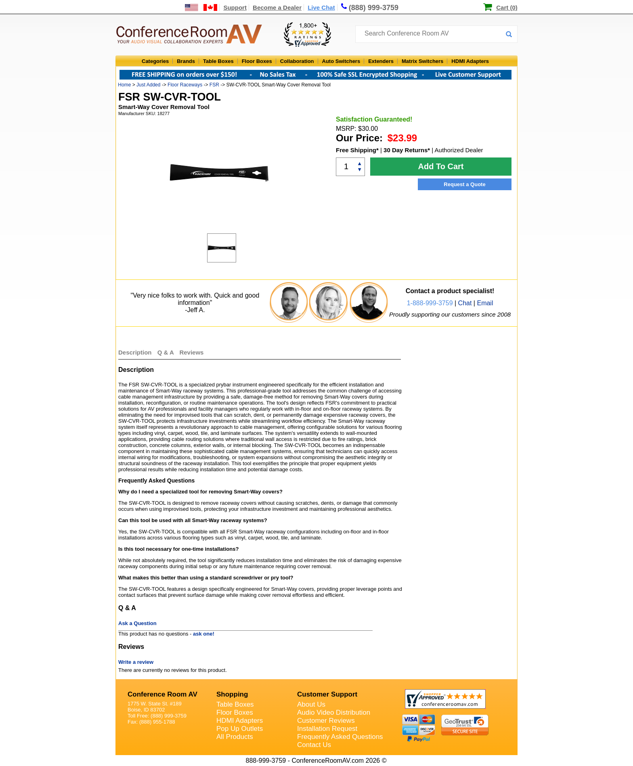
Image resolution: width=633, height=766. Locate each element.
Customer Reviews (326, 720)
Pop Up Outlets (239, 728)
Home (124, 85)
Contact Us (314, 745)
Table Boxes (218, 61)
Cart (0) (507, 7)
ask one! (203, 634)
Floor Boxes (257, 61)
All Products (234, 737)
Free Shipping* (357, 150)
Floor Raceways (185, 85)
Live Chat (321, 7)
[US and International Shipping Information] (201, 7)
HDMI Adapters (470, 61)
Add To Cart (441, 166)
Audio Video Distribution (333, 712)
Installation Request (327, 728)
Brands (186, 61)
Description (135, 352)
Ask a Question (137, 623)
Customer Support (327, 694)
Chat (465, 303)
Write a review (135, 662)
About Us (311, 704)
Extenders (381, 61)
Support (235, 7)
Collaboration (297, 61)
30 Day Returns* (407, 150)
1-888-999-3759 (430, 303)
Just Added (148, 85)
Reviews (191, 352)
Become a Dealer (277, 7)
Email (485, 303)
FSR (214, 85)
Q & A (166, 352)
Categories (155, 61)
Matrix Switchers (422, 61)
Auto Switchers (341, 61)
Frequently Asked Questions (340, 737)
